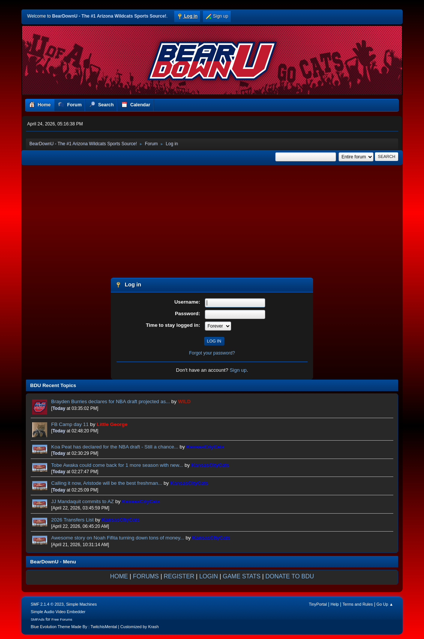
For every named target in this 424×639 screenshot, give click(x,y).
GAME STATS (242, 576)
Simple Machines (81, 604)
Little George (112, 424)
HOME (119, 576)
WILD (184, 401)
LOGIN (208, 576)
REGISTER (179, 576)
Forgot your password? (212, 353)
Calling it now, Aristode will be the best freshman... (106, 483)
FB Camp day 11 (70, 424)
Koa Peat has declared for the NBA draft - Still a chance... (114, 447)
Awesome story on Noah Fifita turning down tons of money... (117, 538)
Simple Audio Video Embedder (58, 611)
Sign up (238, 370)
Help (334, 604)
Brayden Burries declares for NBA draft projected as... (110, 401)
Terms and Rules (357, 604)
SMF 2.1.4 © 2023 (47, 604)
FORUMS (146, 576)
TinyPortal (318, 604)
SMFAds (38, 619)
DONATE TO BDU (290, 576)
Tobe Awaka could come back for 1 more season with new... (117, 465)
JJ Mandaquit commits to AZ (82, 501)
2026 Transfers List (72, 520)
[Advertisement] (212, 222)
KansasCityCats (205, 447)
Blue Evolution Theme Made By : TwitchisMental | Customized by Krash (95, 626)
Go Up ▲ (384, 604)
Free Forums (61, 619)
